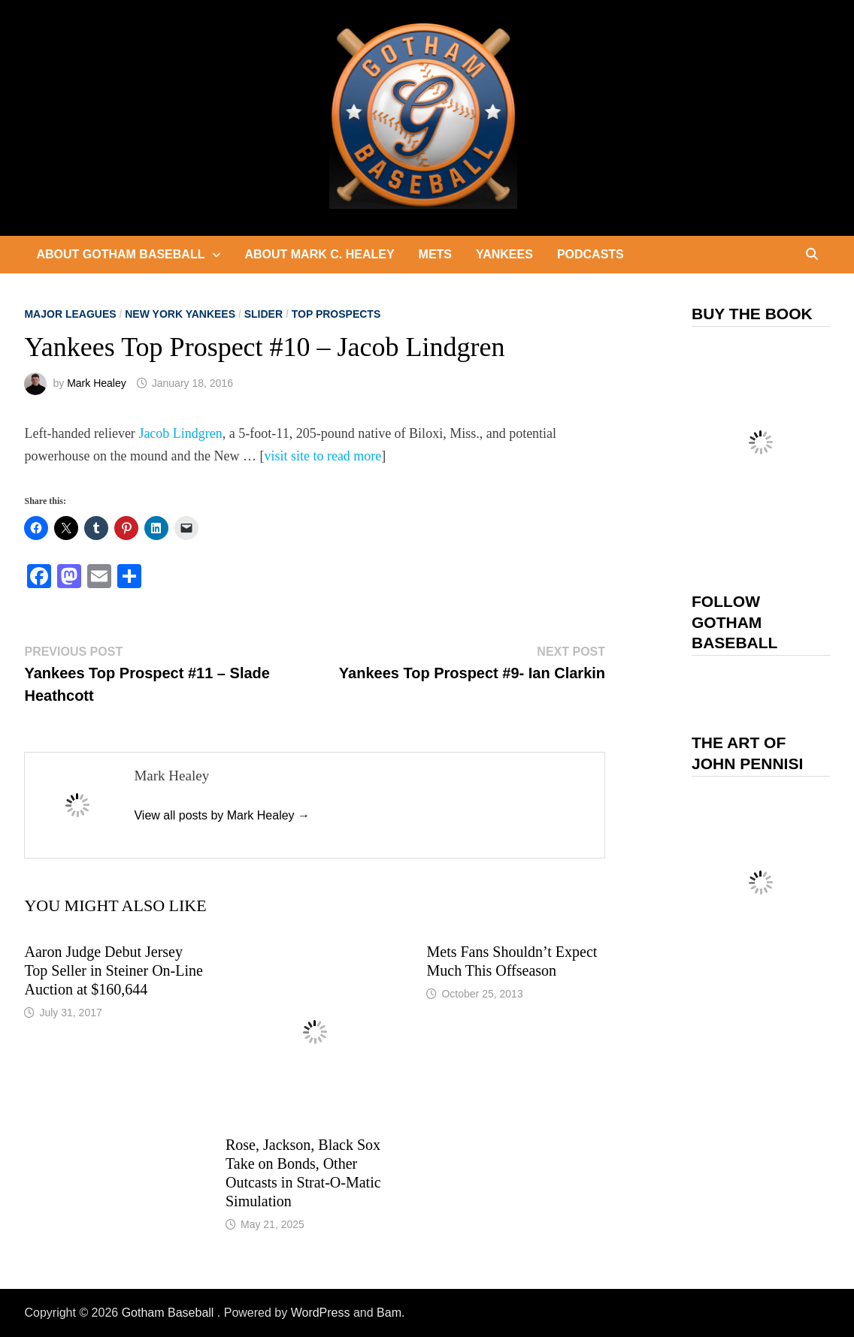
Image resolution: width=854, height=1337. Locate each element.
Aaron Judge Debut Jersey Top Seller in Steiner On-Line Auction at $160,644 (113, 970)
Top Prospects (336, 314)
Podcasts (590, 254)
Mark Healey (96, 383)
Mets (435, 254)
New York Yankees (180, 314)
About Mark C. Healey (319, 254)
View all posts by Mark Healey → (222, 815)
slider (263, 314)
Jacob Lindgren (180, 433)
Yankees (504, 254)
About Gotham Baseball (120, 254)
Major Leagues (70, 314)
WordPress (320, 1312)
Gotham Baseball (169, 1312)
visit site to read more (322, 455)
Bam (389, 1312)
